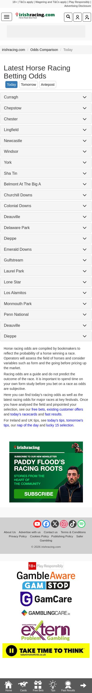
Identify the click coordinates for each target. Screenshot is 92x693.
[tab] (46, 97)
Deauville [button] (12, 217)
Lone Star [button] (12, 282)
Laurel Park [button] (14, 271)
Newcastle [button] (13, 141)
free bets (38, 409)
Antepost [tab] (47, 85)
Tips (53, 686)
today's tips (56, 420)
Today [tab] (11, 85)
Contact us (50, 532)
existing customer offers (65, 409)
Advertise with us (30, 532)
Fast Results (68, 686)
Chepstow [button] (12, 108)
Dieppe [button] (10, 238)
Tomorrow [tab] (28, 85)
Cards (23, 686)
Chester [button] (11, 119)
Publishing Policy (62, 536)
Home (8, 686)
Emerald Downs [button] (18, 249)
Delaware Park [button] (17, 228)
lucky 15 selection (60, 425)
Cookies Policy (39, 536)
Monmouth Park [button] (18, 304)
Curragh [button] (11, 97)
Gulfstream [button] (13, 260)
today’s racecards (23, 414)
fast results (53, 414)
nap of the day (28, 425)
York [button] (8, 162)
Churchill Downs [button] (18, 195)
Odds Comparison (44, 50)
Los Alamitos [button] (15, 293)
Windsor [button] (11, 151)
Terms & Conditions (73, 532)
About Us (10, 532)
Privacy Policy (18, 536)
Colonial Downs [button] (17, 206)
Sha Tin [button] (10, 173)
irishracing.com (13, 50)
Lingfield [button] (11, 130)
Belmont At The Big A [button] (22, 184)
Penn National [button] (16, 314)
